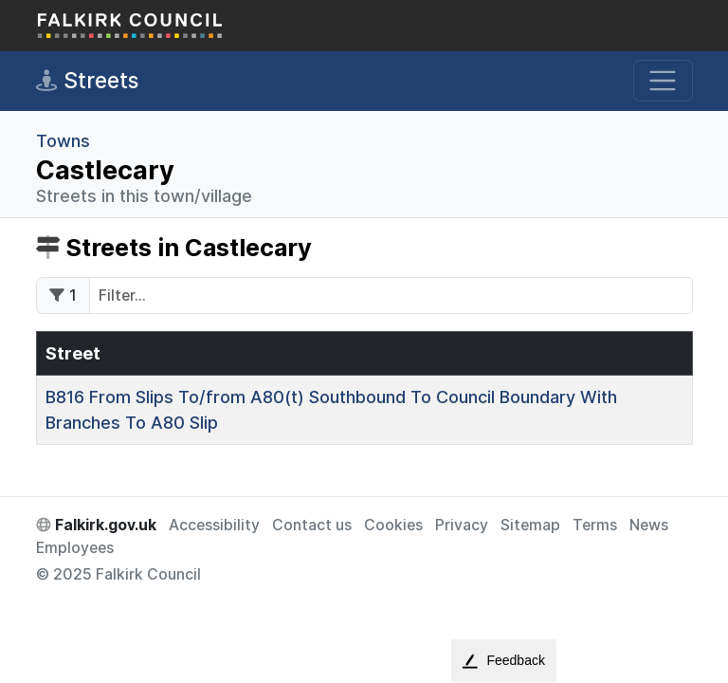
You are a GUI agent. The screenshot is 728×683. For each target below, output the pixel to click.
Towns (63, 141)
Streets (87, 81)
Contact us (312, 525)
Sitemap (530, 525)
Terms (595, 525)
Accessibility (214, 525)
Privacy (461, 525)
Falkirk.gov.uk (96, 525)
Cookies (393, 525)
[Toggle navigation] (663, 81)
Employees (75, 548)
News (648, 525)
